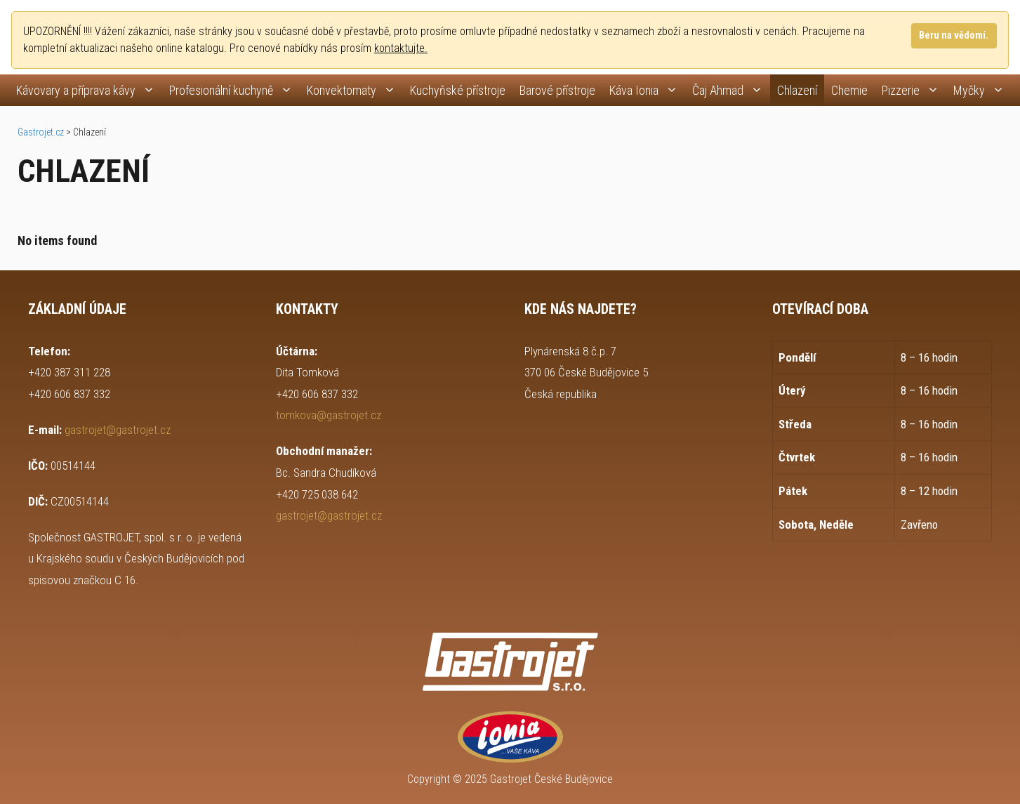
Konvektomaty (355, 90)
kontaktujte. (401, 48)
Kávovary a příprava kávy (89, 90)
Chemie (849, 90)
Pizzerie (914, 90)
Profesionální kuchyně (234, 90)
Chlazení (797, 90)
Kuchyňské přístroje (457, 90)
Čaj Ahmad (731, 90)
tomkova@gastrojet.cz (328, 415)
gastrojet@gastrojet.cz (118, 430)
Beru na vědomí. (953, 35)
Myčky (982, 90)
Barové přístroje (557, 90)
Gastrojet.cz (41, 132)
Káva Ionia (647, 90)
